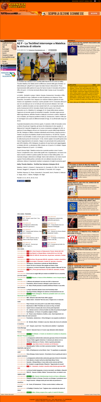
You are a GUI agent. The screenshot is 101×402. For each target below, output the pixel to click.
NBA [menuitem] (3, 47)
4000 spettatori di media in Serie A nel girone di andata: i (84, 90)
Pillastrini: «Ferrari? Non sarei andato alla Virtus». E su (84, 88)
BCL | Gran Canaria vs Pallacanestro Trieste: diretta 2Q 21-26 (45, 251)
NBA (69, 162)
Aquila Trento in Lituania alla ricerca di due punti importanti (43, 308)
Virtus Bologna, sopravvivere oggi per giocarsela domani (84, 91)
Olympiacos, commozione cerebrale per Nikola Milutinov (42, 263)
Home (2, 40)
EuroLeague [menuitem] (5, 49)
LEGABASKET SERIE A (74, 229)
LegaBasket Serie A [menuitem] (7, 43)
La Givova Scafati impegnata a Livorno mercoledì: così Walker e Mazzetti (47, 370)
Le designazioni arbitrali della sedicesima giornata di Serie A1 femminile (46, 358)
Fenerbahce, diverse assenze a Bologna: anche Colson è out (43, 283)
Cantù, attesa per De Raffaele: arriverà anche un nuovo (84, 102)
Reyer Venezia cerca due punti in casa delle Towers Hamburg (43, 303)
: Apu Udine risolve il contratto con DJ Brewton (42, 344)
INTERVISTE (71, 180)
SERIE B (70, 264)
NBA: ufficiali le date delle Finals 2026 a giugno (40, 297)
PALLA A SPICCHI (73, 197)
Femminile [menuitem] (4, 59)
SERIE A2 (70, 246)
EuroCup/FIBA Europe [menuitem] (8, 57)
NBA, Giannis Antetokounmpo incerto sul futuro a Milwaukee (46, 376)
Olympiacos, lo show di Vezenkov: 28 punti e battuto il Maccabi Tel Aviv (46, 267)
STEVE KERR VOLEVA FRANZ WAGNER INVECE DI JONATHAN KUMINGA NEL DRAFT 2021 (83, 199)
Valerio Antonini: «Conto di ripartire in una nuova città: (83, 87)
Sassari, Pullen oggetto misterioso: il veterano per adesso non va (45, 340)
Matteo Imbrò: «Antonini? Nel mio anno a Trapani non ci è (84, 96)
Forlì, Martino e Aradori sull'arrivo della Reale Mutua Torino (43, 360)
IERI (99, 85)
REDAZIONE (50, 396)
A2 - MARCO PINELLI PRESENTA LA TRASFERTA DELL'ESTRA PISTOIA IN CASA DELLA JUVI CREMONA (83, 249)
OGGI (94, 85)
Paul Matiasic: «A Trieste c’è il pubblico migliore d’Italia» (42, 312)
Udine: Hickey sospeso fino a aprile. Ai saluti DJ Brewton (45, 392)
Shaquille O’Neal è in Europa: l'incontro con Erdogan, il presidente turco (46, 378)
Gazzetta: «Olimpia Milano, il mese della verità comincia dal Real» (45, 362)
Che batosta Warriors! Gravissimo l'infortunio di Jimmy (84, 94)
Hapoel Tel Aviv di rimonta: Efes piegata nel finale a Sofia (42, 265)
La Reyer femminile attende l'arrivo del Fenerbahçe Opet (42, 289)
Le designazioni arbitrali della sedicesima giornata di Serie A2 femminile (46, 338)
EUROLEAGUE (72, 213)
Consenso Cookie (88, 394)
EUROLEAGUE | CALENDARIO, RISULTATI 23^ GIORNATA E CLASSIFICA (82, 216)
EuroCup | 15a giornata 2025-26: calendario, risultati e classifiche (46, 259)
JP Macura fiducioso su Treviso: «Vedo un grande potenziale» (44, 342)
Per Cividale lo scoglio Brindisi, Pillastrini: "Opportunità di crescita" (45, 364)
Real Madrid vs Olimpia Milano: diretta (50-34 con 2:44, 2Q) (44, 253)
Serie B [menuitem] (3, 53)
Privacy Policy (97, 394)
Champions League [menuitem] (7, 55)
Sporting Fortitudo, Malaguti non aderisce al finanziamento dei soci (45, 291)
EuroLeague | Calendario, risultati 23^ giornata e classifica (44, 261)
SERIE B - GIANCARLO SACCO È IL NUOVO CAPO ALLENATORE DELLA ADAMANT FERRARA (82, 267)
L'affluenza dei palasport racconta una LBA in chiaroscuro (43, 281)
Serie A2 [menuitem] (4, 45)
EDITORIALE (71, 40)
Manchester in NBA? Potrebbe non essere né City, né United (43, 306)
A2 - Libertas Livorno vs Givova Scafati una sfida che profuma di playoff (46, 310)
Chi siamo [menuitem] (4, 63)
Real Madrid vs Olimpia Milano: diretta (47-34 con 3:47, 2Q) (85, 97)
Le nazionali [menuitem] (5, 51)
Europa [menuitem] (3, 61)
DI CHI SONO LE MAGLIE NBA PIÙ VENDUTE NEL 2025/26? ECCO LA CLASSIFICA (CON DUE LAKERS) (83, 166)
